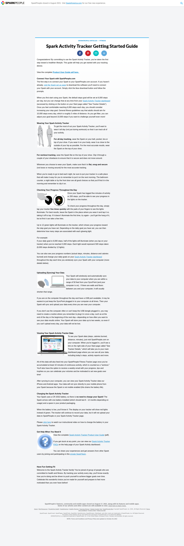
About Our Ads (101, 510)
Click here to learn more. (117, 506)
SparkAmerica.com (74, 3)
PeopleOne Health (53, 509)
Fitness (103, 41)
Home (36, 509)
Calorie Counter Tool (96, 509)
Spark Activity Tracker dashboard (96, 101)
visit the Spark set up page (55, 85)
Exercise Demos (84, 509)
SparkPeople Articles (87, 41)
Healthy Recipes (74, 509)
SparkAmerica (64, 509)
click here (47, 422)
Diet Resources (43, 509)
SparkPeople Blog (108, 509)
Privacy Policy (92, 510)
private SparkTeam (78, 454)
